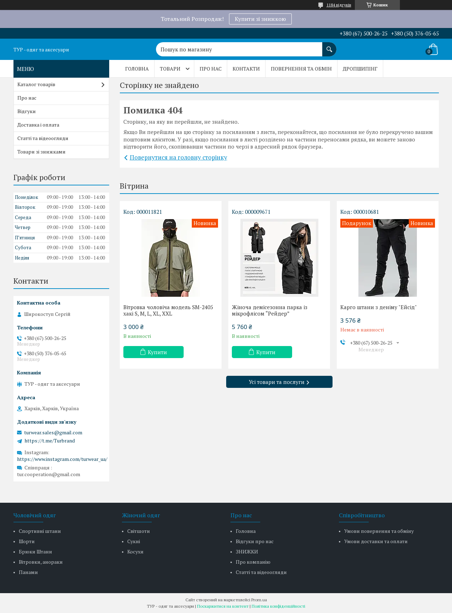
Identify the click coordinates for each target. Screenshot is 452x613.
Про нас (211, 68)
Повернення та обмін (301, 68)
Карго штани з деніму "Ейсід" (378, 307)
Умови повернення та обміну (379, 531)
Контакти (246, 68)
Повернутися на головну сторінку (178, 157)
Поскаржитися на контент (223, 606)
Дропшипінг (360, 68)
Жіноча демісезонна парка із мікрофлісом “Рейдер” (269, 310)
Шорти (27, 541)
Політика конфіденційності (278, 606)
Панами (28, 572)
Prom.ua (259, 599)
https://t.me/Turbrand (49, 441)
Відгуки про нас (255, 541)
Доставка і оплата (38, 124)
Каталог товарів (36, 84)
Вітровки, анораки (41, 561)
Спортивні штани (40, 531)
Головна (137, 68)
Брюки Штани (35, 551)
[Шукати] (329, 46)
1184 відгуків (339, 4)
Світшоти (138, 531)
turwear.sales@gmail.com (53, 432)
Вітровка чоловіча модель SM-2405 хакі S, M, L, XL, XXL (168, 310)
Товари (170, 68)
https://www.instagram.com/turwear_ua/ (62, 459)
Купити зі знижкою (260, 19)
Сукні (133, 541)
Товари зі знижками (41, 151)
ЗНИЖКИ (247, 551)
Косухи (135, 551)
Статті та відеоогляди (42, 138)
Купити (157, 352)
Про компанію (253, 561)
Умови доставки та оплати (376, 541)
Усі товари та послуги (277, 381)
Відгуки (26, 111)
